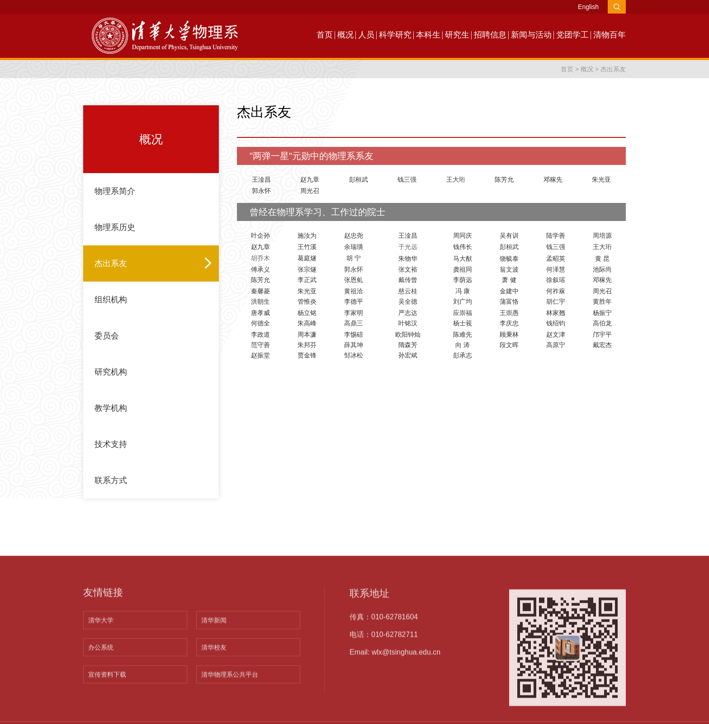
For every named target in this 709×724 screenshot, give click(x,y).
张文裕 (407, 269)
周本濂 (307, 334)
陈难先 (462, 334)
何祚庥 (555, 291)
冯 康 (462, 291)
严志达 (407, 312)
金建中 (509, 291)
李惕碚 (353, 334)
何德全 (260, 323)
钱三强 (406, 179)
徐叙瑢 (555, 279)
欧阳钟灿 (408, 334)
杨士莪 (462, 323)
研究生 (457, 34)
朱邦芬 (307, 344)
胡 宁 (353, 258)
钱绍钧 (555, 323)
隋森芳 (407, 344)
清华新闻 (214, 711)
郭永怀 (261, 190)
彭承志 (462, 355)
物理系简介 (115, 191)
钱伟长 (462, 246)
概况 (345, 34)
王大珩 (455, 179)
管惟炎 (307, 301)
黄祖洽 (353, 291)
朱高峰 (307, 323)
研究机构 (111, 371)
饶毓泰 (509, 258)
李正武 (307, 279)
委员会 (107, 335)
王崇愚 (509, 312)
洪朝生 (260, 301)
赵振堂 (260, 355)
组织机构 (111, 299)
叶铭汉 (407, 323)
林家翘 (555, 312)
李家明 (353, 312)
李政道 (260, 334)
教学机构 (111, 408)
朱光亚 (601, 179)
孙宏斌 (407, 355)
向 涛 (462, 344)
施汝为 (307, 235)
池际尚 (602, 269)
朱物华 (407, 258)
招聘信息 (490, 34)
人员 (366, 34)
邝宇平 (602, 334)
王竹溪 (307, 246)
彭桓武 (358, 179)
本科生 (428, 34)
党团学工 (572, 34)
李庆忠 (509, 323)
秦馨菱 (260, 291)
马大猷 (462, 258)
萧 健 (509, 279)
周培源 (602, 235)
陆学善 (555, 235)
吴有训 (509, 235)
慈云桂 (407, 291)
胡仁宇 (555, 301)
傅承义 (260, 269)
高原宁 (555, 344)
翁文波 (509, 269)
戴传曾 (407, 279)
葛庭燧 (307, 258)
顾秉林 (509, 334)
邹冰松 (353, 355)
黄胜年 (602, 301)
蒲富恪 (509, 301)
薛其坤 (353, 344)
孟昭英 (555, 258)
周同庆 (462, 235)
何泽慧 (555, 269)
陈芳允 (504, 179)
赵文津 (555, 334)
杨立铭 (307, 312)
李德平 (353, 301)
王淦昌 (261, 179)
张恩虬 (353, 279)
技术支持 (111, 444)
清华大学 (100, 711)
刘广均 (462, 301)
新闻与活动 (531, 34)
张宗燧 (307, 269)
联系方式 (111, 480)
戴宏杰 (602, 344)
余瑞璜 (353, 246)
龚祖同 (462, 269)
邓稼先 (553, 179)
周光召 (309, 190)
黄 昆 (602, 258)
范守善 (260, 344)
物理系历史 (115, 227)
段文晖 (509, 344)
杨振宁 (602, 312)
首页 (325, 34)
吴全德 (407, 301)
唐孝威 (260, 312)
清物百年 (609, 34)
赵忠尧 (353, 235)
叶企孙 (260, 235)
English (588, 6)
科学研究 (395, 34)
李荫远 (462, 279)
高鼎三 (353, 323)
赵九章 (309, 179)
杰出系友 (613, 69)
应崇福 (462, 312)
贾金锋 (307, 355)
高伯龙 (602, 323)
